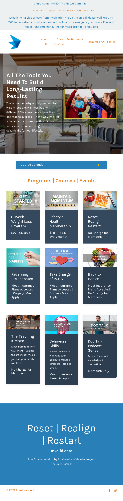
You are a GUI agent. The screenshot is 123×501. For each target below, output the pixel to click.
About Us (44, 42)
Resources (95, 42)
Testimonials (75, 40)
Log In (111, 42)
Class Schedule (58, 42)
